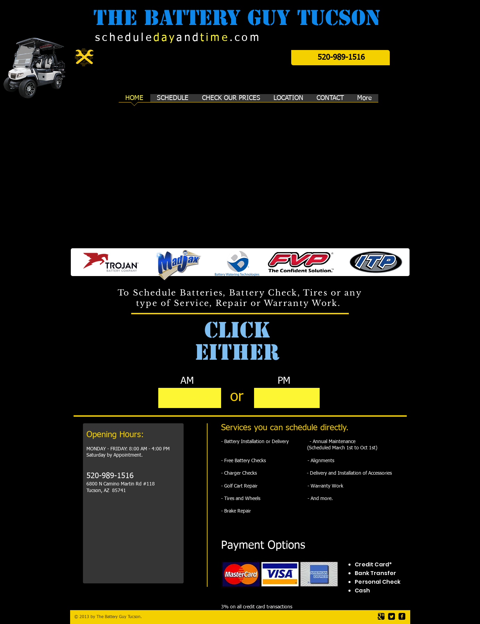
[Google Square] (381, 616)
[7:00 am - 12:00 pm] (189, 398)
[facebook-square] (401, 616)
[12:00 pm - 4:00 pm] (287, 398)
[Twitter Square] (391, 616)
